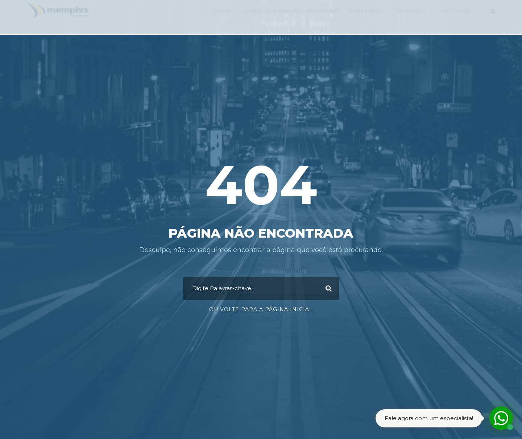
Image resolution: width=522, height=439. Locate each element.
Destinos (460, 18)
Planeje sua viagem (269, 18)
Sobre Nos (367, 18)
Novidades (325, 18)
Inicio (221, 18)
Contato (414, 18)
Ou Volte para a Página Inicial (261, 309)
